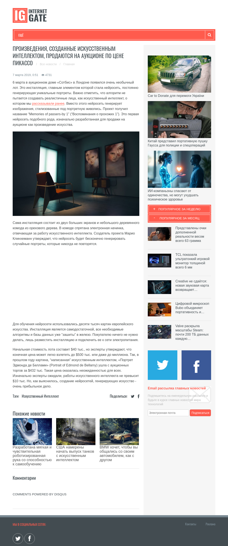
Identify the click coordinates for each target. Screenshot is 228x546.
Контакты (190, 505)
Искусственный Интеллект (40, 396)
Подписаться (200, 413)
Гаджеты (146, 35)
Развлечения (49, 35)
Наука (87, 35)
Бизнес (70, 35)
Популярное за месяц (179, 218)
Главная (69, 64)
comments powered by (39, 475)
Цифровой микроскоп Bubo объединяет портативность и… (192, 308)
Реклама (210, 505)
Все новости (49, 64)
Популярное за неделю (180, 209)
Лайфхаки (106, 35)
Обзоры (127, 35)
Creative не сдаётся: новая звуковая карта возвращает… (192, 285)
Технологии (26, 35)
